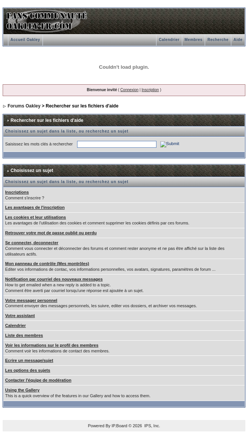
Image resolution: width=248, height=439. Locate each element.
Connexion (129, 90)
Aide (238, 40)
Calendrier (169, 40)
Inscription (150, 90)
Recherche (218, 40)
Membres (193, 40)
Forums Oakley (24, 106)
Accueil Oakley (25, 40)
